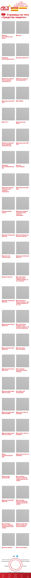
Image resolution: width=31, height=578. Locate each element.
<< (3, 14)
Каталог (9, 575)
